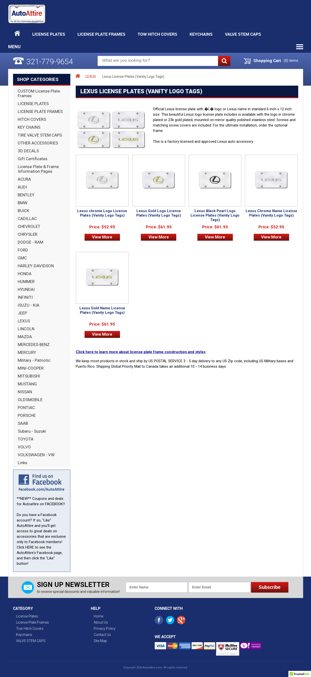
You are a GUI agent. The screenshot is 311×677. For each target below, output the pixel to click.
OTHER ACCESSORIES (38, 143)
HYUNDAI (26, 289)
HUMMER (26, 281)
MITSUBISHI (29, 376)
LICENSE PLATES (33, 103)
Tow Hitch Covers (157, 34)
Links (22, 462)
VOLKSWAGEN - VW (36, 454)
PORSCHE (27, 415)
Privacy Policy (105, 628)
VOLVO (24, 446)
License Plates (48, 34)
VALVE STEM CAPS (243, 34)
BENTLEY (26, 194)
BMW (22, 202)
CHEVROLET (29, 226)
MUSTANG (27, 383)
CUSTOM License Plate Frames (39, 93)
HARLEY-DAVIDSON (36, 265)
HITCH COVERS (32, 119)
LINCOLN (26, 328)
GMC (22, 257)
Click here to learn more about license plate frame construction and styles (141, 352)
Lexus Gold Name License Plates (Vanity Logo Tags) (102, 310)
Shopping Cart (267, 60)
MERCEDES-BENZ (34, 344)
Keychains (201, 34)
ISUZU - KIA (28, 305)
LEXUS (24, 320)
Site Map (100, 641)
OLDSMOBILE (30, 399)
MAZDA (25, 336)
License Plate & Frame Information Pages (38, 169)
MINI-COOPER (31, 368)
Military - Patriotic (34, 360)
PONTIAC (26, 407)
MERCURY (27, 352)
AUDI (22, 187)
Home (98, 616)
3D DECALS (28, 150)
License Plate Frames (101, 34)
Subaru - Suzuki (32, 431)
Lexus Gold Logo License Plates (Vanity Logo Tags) (158, 213)
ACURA (24, 179)
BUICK (23, 210)
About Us (101, 622)
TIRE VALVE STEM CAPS (40, 135)
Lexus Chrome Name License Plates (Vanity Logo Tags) (271, 213)
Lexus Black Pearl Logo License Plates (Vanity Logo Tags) (215, 215)
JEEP (22, 313)
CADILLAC (27, 218)
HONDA (24, 273)
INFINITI (25, 297)
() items (291, 60)
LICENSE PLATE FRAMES (40, 111)
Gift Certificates (32, 158)
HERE (29, 547)
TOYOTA (25, 439)
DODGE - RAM (30, 242)
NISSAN (25, 391)
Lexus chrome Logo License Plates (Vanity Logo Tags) (102, 213)
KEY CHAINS (29, 127)
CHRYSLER (27, 234)
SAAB (23, 423)
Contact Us (102, 635)
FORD (23, 250)
